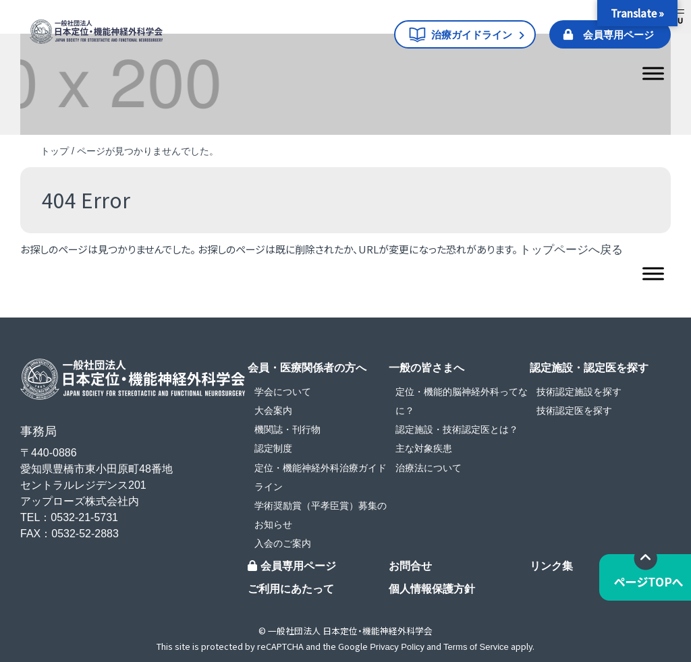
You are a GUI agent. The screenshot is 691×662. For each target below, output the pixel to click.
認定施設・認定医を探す (589, 367)
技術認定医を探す (574, 410)
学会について (282, 391)
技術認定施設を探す (578, 391)
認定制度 (273, 448)
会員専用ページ (618, 34)
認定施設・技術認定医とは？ (456, 429)
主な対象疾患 (423, 448)
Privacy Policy (397, 647)
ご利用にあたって (291, 589)
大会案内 (273, 410)
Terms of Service (476, 647)
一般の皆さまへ (426, 367)
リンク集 (551, 566)
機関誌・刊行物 (287, 429)
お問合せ (410, 566)
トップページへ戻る (571, 249)
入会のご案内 (282, 543)
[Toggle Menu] (653, 73)
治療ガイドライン (471, 34)
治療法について (428, 467)
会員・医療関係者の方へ (307, 367)
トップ (54, 151)
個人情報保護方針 (432, 589)
